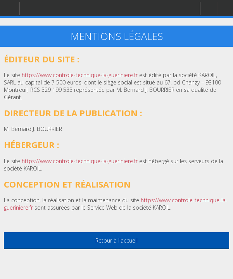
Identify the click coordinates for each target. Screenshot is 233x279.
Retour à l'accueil (116, 240)
